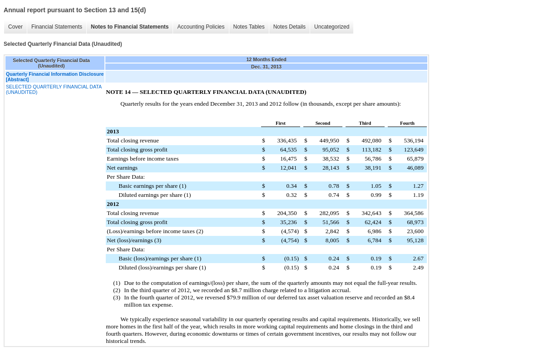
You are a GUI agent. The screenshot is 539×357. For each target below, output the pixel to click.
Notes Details (289, 27)
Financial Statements (56, 27)
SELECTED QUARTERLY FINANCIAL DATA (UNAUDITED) (54, 89)
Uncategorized (331, 27)
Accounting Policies (200, 27)
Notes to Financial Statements (129, 27)
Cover (15, 27)
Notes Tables (249, 27)
